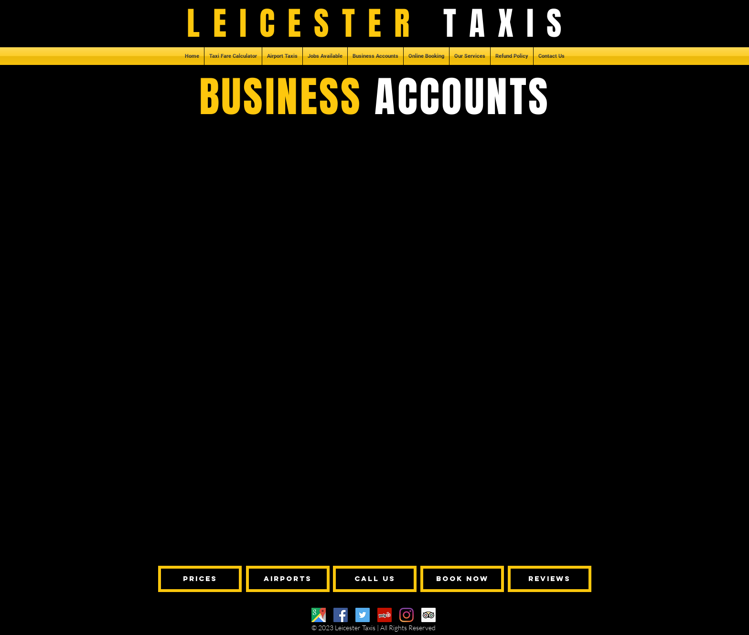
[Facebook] (340, 615)
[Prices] (200, 579)
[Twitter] (362, 615)
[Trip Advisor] (428, 615)
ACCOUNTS (462, 97)
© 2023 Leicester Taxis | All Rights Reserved (373, 628)
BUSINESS (287, 97)
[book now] (462, 579)
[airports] (288, 579)
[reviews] (549, 579)
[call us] (375, 579)
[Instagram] (406, 615)
